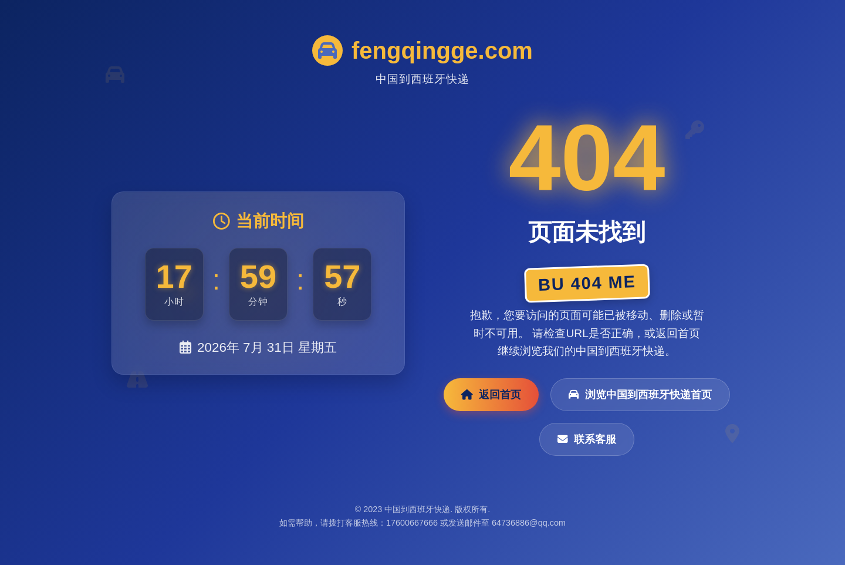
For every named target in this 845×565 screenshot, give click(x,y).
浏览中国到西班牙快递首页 (640, 395)
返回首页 (491, 395)
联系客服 (586, 439)
